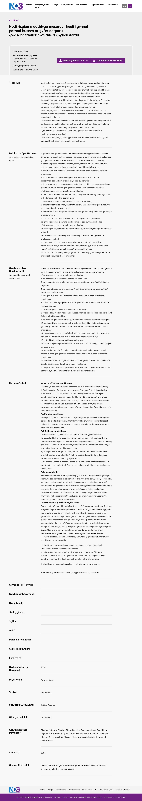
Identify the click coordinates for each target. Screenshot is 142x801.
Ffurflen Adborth (122, 790)
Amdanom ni (74, 790)
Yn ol (15, 20)
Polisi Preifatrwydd (103, 790)
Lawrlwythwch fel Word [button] (109, 60)
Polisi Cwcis (87, 790)
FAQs (55, 4)
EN (124, 6)
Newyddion (81, 4)
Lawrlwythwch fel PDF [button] (75, 60)
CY (130, 6)
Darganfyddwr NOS (42, 6)
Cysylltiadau (67, 4)
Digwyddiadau (97, 4)
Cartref (28, 4)
